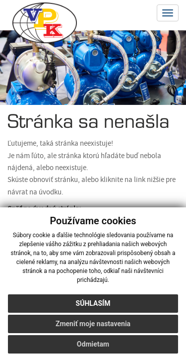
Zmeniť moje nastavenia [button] (93, 324)
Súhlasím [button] (93, 303)
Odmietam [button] (93, 344)
